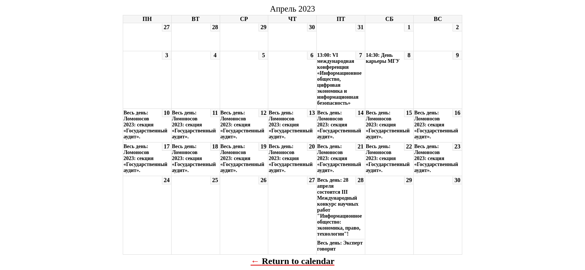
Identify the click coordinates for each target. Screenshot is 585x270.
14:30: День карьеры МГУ (383, 58)
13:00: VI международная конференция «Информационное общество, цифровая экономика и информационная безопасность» (339, 79)
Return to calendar (298, 261)
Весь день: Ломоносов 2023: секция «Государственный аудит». (145, 124)
